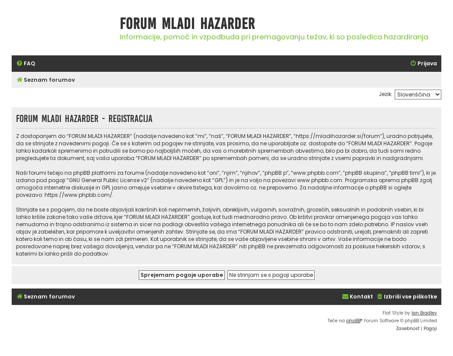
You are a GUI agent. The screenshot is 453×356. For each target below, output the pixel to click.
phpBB (353, 321)
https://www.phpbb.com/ (78, 195)
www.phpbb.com (319, 180)
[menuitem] (25, 64)
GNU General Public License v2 (108, 180)
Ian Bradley (424, 313)
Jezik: (385, 94)
